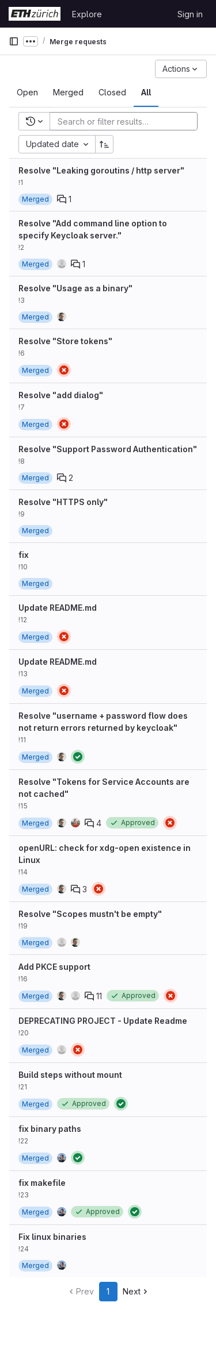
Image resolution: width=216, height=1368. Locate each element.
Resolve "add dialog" (60, 395)
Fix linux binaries (52, 1237)
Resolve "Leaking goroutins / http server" (101, 170)
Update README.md (57, 607)
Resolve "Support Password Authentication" (107, 449)
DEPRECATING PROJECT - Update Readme (102, 1021)
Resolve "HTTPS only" (63, 502)
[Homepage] (34, 14)
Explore (87, 14)
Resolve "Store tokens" (65, 341)
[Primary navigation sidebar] (14, 41)
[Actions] (181, 69)
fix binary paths (49, 1129)
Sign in (190, 14)
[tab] (27, 92)
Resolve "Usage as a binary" (75, 288)
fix (23, 555)
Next (136, 1291)
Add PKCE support (54, 967)
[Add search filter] (127, 121)
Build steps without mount (70, 1075)
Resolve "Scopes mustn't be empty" (90, 914)
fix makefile (42, 1183)
